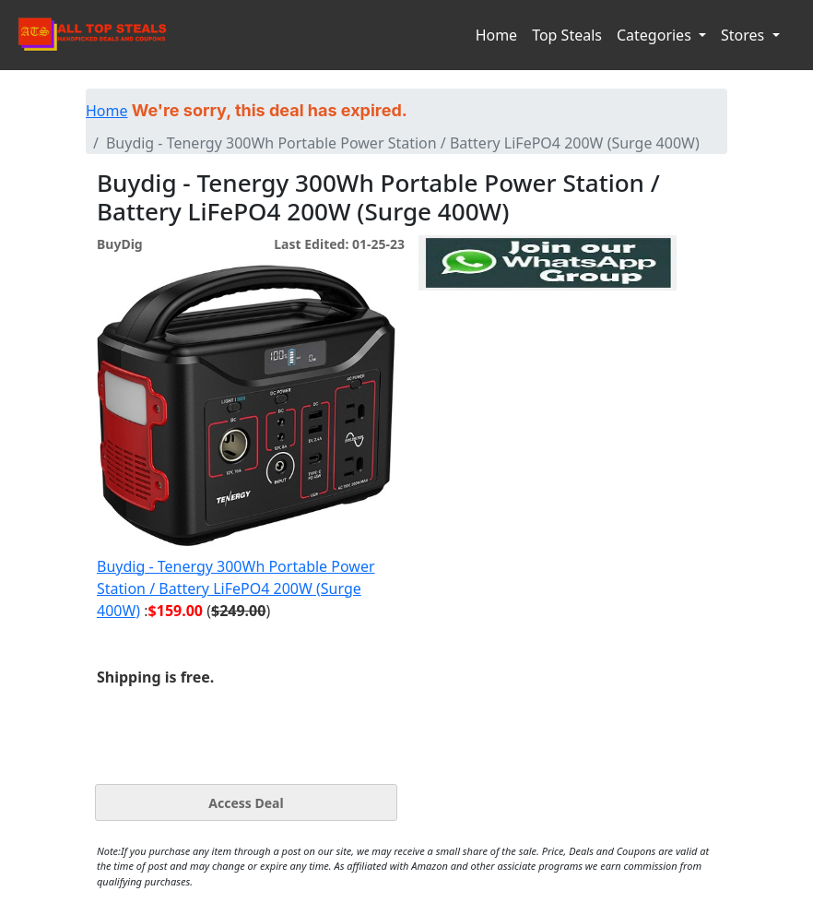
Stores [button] (744, 35)
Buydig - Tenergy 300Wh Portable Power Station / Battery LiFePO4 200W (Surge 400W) (236, 588)
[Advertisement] (547, 375)
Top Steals (567, 35)
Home (497, 35)
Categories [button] (656, 35)
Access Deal (245, 803)
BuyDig (120, 244)
